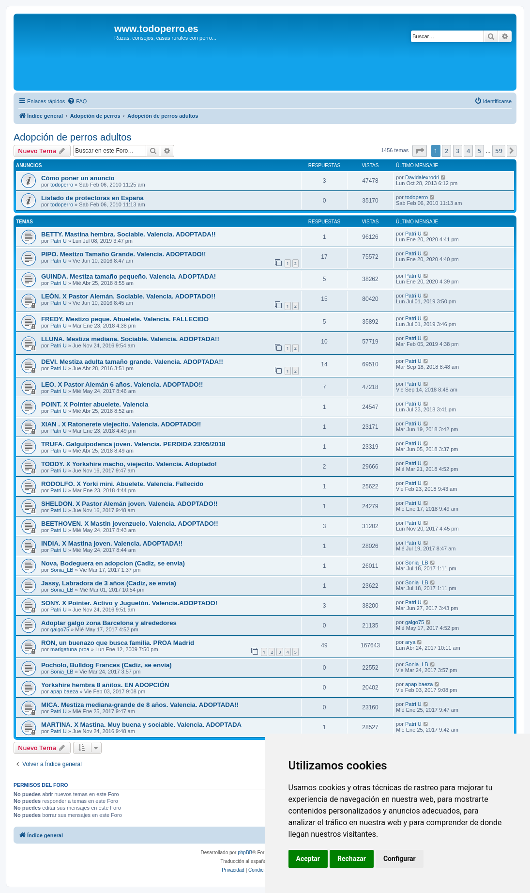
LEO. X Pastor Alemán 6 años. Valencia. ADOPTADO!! (122, 384)
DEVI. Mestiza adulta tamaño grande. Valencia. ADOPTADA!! (132, 361)
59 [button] (498, 150)
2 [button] (446, 150)
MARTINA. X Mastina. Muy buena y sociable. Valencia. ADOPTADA (141, 724)
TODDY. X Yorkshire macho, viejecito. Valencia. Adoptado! (129, 464)
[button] (419, 151)
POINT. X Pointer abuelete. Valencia (94, 404)
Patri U (58, 241)
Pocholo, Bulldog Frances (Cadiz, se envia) (106, 665)
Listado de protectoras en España (92, 198)
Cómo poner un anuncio (78, 178)
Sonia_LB (62, 570)
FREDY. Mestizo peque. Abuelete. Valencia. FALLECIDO (125, 319)
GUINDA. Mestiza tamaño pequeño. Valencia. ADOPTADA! (128, 276)
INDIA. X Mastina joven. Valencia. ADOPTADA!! (111, 543)
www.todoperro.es (156, 28)
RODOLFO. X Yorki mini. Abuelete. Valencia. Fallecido (122, 483)
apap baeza (64, 691)
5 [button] (479, 150)
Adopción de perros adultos (73, 137)
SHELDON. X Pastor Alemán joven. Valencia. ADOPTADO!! (129, 503)
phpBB (245, 852)
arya (410, 642)
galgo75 (59, 629)
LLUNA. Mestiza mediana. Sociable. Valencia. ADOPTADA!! (130, 339)
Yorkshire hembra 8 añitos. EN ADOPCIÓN (105, 685)
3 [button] (457, 150)
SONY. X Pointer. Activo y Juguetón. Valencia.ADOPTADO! (129, 603)
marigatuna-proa (70, 649)
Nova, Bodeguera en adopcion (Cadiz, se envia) (113, 563)
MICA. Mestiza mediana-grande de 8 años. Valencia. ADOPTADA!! (140, 704)
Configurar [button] (399, 858)
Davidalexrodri (422, 177)
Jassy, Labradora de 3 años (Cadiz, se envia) (108, 583)
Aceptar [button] (308, 858)
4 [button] (468, 150)
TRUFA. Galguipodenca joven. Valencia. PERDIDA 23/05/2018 (133, 444)
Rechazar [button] (351, 858)
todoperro (61, 185)
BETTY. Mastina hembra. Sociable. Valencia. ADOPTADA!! (128, 234)
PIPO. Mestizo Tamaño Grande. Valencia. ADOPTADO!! (123, 254)
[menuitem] (77, 101)
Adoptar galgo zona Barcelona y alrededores (109, 623)
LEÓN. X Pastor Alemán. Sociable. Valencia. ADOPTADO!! (128, 296)
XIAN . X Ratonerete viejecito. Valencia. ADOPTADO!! (121, 424)
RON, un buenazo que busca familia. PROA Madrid (117, 642)
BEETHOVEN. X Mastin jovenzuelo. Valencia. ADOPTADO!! (129, 523)
